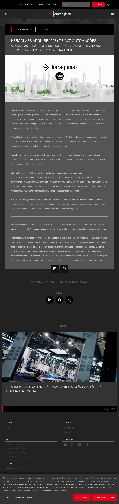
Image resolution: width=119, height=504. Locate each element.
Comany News (42, 282)
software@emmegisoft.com (16, 452)
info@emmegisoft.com (14, 444)
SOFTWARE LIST (69, 428)
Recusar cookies (82, 497)
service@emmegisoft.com (16, 448)
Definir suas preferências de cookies (20, 497)
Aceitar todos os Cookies (104, 497)
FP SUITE (66, 432)
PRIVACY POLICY (12, 469)
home (32, 282)
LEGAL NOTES (11, 473)
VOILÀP (8, 428)
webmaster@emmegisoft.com (17, 456)
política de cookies (50, 481)
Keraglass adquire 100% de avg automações (70, 282)
